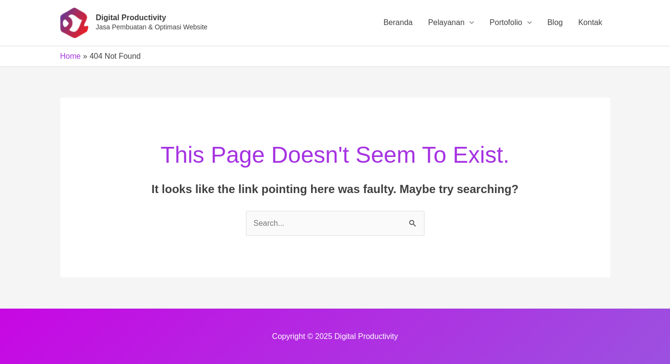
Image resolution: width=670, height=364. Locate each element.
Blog (555, 22)
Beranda (398, 22)
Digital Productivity (131, 17)
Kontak (590, 22)
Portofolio (506, 22)
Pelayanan (446, 22)
